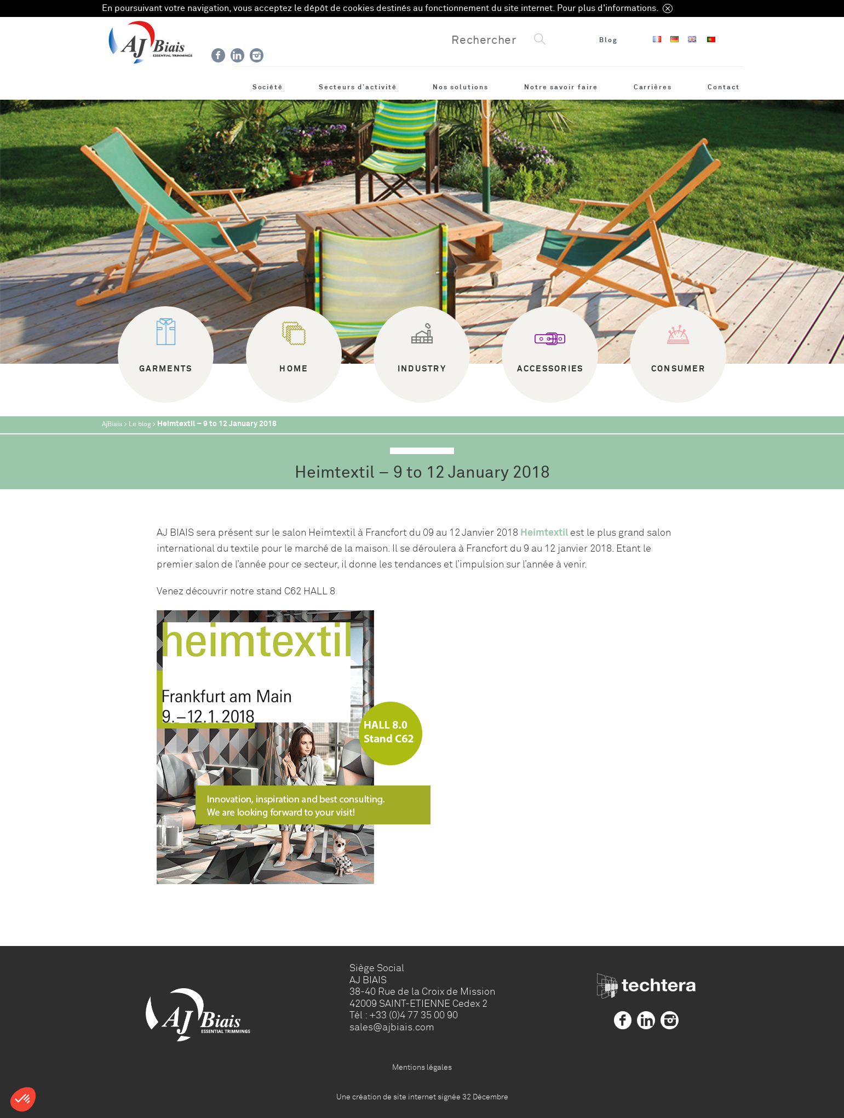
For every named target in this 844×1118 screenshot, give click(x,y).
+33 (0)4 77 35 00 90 (413, 1015)
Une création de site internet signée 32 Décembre (422, 1097)
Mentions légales (422, 1067)
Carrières (653, 87)
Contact (724, 87)
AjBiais (112, 424)
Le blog (140, 424)
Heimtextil (545, 532)
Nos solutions (461, 87)
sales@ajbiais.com (391, 1027)
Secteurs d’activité (358, 87)
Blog (608, 40)
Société (268, 87)
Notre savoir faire (561, 87)
